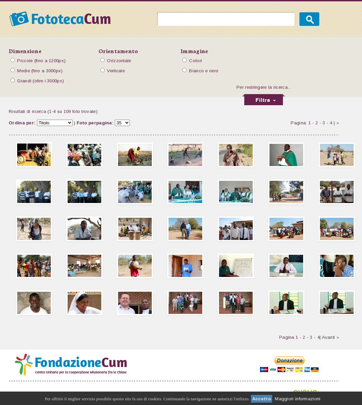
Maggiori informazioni (297, 398)
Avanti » (330, 337)
